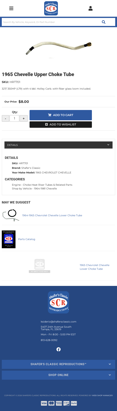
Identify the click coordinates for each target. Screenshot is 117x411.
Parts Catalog (26, 239)
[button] (58, 22)
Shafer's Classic (30, 168)
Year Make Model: (23, 172)
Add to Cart (63, 115)
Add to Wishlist (63, 124)
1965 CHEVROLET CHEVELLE (53, 172)
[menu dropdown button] (11, 8)
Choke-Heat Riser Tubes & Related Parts (47, 184)
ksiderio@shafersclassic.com (58, 321)
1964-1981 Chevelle (45, 188)
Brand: (16, 168)
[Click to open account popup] (90, 8)
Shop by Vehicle (22, 188)
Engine (16, 184)
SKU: (5, 82)
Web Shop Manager (102, 395)
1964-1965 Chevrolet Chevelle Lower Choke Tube (52, 215)
